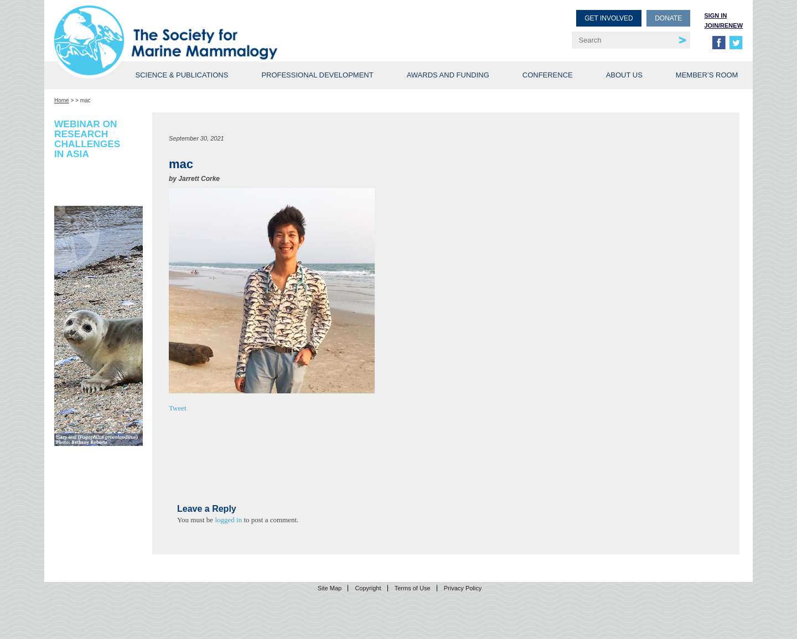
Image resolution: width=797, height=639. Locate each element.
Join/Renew (723, 25)
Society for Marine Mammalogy (228, 26)
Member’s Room (707, 75)
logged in (228, 520)
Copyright (368, 588)
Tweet (178, 408)
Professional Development (317, 75)
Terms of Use (413, 588)
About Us (624, 75)
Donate (668, 18)
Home (61, 100)
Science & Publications (181, 75)
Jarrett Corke (199, 179)
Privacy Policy (463, 588)
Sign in (715, 15)
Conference (547, 75)
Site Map (329, 588)
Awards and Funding (448, 75)
